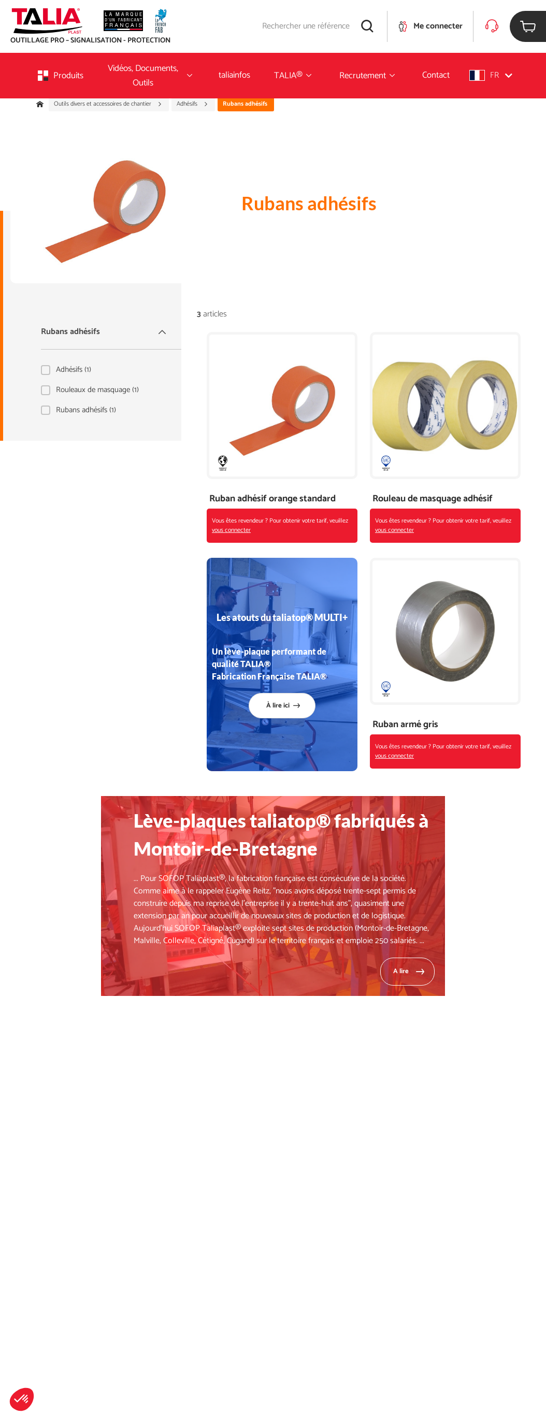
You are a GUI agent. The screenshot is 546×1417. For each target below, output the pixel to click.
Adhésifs (192, 104)
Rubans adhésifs (104, 332)
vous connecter (231, 530)
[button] (21, 1399)
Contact (436, 75)
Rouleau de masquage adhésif (432, 499)
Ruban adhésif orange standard (272, 499)
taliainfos (234, 75)
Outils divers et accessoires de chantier (108, 104)
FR (490, 75)
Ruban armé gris (405, 725)
